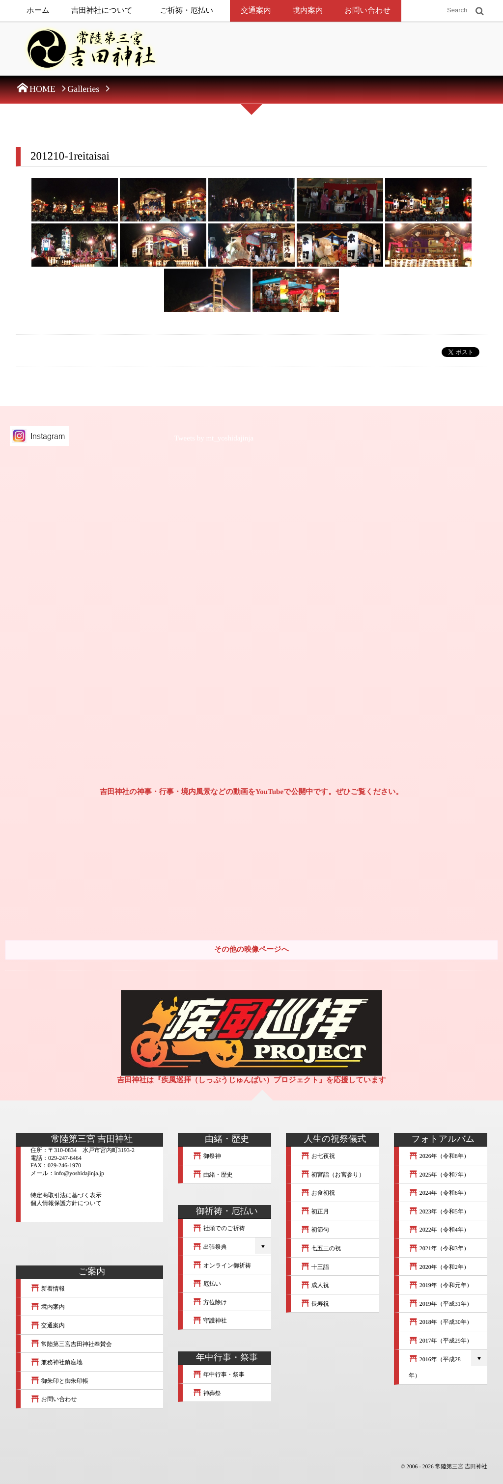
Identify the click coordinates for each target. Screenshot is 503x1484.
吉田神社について (102, 10)
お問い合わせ (367, 10)
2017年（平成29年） (441, 1340)
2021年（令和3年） (439, 1248)
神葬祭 (207, 1393)
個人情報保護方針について (66, 1203)
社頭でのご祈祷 (219, 1228)
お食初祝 (318, 1192)
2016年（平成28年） (435, 1367)
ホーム (38, 10)
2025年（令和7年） (439, 1174)
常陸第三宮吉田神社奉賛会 (71, 1344)
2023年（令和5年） (439, 1211)
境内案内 (308, 10)
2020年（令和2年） (439, 1267)
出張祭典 (210, 1246)
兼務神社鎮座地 (56, 1362)
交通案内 (256, 10)
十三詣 (315, 1267)
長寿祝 (315, 1303)
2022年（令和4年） (439, 1229)
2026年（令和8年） (439, 1156)
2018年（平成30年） (441, 1322)
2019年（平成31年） (441, 1303)
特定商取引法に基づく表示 (66, 1195)
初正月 (315, 1211)
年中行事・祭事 (219, 1374)
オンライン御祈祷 (222, 1265)
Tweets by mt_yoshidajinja (213, 438)
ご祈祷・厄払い (187, 10)
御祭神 (207, 1156)
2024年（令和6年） (439, 1192)
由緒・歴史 (213, 1174)
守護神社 (210, 1320)
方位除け (210, 1302)
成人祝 (315, 1285)
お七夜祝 (318, 1156)
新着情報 (47, 1288)
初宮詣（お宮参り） (332, 1174)
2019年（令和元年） (441, 1285)
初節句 (315, 1229)
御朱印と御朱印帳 (59, 1380)
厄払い (207, 1283)
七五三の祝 (321, 1248)
